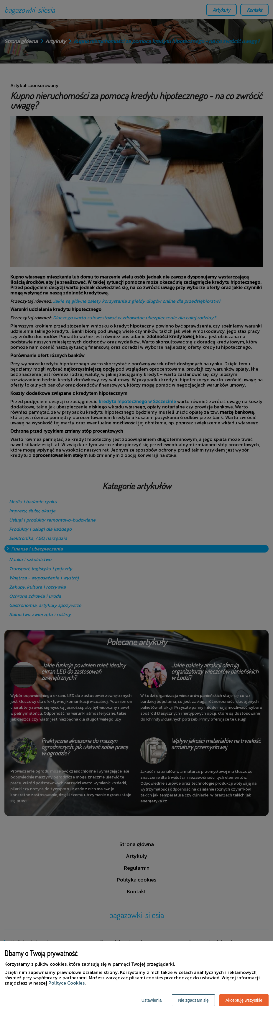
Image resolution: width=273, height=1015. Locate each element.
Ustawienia (152, 1000)
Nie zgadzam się (193, 1000)
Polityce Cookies (66, 982)
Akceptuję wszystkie (244, 1000)
